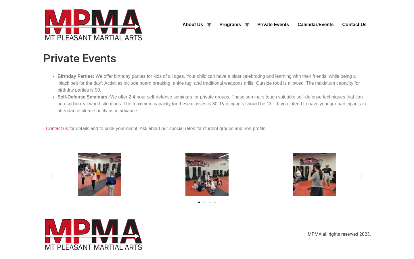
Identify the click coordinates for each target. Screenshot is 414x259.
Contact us (57, 128)
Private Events (273, 24)
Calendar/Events (316, 24)
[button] (52, 175)
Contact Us (354, 24)
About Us (193, 24)
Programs (230, 24)
